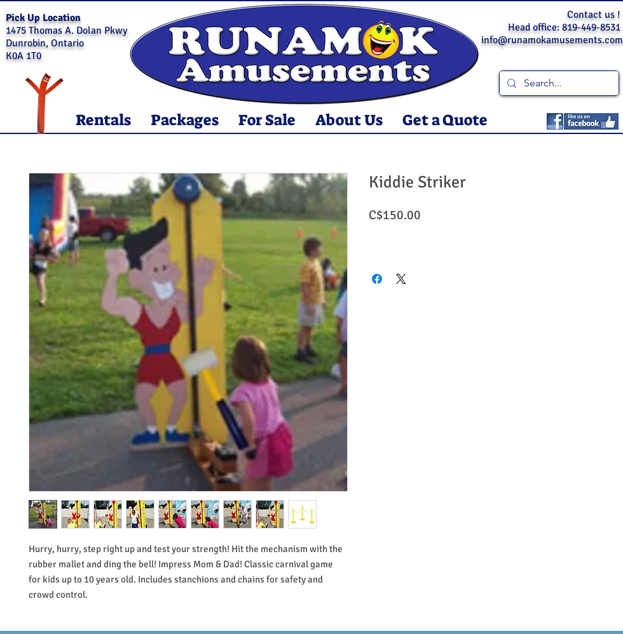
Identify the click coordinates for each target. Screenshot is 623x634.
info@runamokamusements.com (552, 40)
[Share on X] (401, 279)
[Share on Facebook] (377, 279)
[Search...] (558, 83)
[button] (102, 120)
